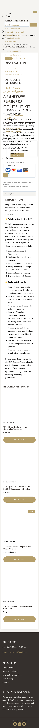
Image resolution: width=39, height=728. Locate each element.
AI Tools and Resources (20, 182)
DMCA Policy (7, 678)
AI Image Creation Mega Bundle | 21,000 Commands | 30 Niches (17, 487)
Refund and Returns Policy (20, 150)
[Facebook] (15, 724)
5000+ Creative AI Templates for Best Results (17, 607)
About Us (10, 135)
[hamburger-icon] (35, 12)
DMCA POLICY (16, 153)
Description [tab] (9, 194)
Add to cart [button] (19, 440)
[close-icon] (3, 32)
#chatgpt (25, 186)
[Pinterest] (24, 724)
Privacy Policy (16, 144)
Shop (8, 16)
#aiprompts (11, 186)
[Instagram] (19, 724)
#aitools (18, 186)
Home (8, 13)
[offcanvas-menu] (3, 28)
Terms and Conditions (19, 147)
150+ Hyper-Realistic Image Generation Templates (15, 428)
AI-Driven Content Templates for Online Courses (17, 547)
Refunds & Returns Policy (12, 675)
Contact (9, 158)
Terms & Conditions (10, 671)
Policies (9, 139)
